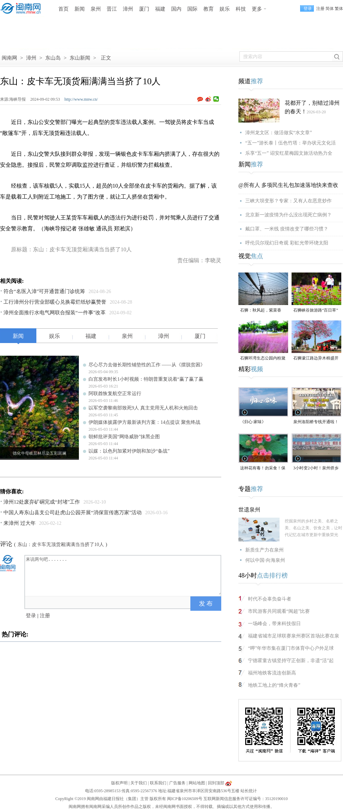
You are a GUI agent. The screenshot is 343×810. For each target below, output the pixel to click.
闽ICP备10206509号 (184, 798)
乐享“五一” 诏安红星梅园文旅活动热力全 (288, 153)
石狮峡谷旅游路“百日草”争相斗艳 (315, 311)
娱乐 (225, 9)
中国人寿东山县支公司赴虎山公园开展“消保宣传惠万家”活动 (72, 512)
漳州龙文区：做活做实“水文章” (278, 132)
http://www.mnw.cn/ (81, 99)
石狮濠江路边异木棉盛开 (316, 358)
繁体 (339, 8)
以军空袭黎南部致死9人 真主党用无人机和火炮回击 (143, 407)
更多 (257, 9)
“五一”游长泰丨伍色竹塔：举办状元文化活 (290, 142)
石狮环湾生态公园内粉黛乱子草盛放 (262, 359)
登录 (31, 615)
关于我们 (138, 783)
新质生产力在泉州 (264, 550)
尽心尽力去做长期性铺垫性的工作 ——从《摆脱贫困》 (146, 364)
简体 (330, 8)
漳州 (128, 9)
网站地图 (197, 783)
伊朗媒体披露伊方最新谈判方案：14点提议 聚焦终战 (144, 422)
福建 (160, 9)
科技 (241, 9)
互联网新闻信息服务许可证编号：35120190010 (245, 798)
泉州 (96, 9)
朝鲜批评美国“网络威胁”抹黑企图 (124, 436)
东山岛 (53, 58)
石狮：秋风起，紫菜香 (260, 310)
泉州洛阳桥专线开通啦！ (316, 421)
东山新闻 (80, 58)
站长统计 (248, 790)
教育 (208, 9)
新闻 (79, 9)
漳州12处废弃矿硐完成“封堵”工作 (41, 502)
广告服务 (177, 783)
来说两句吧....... (123, 575)
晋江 (112, 9)
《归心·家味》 (253, 421)
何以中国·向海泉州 (265, 560)
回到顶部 (216, 783)
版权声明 (119, 783)
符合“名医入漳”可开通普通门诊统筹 (44, 291)
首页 (63, 9)
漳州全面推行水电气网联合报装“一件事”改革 (54, 312)
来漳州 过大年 (19, 523)
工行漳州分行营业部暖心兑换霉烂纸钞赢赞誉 (54, 302)
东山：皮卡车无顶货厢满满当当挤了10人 (60, 544)
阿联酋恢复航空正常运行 (114, 393)
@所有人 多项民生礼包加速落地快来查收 (288, 185)
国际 (192, 9)
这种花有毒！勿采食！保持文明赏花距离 (262, 468)
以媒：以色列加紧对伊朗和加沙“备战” (128, 451)
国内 (176, 9)
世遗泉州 (249, 509)
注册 (320, 8)
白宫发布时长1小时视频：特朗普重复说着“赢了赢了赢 (145, 379)
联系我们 (158, 783)
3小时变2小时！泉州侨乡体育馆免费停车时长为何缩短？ (316, 468)
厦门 (144, 9)
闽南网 (9, 58)
